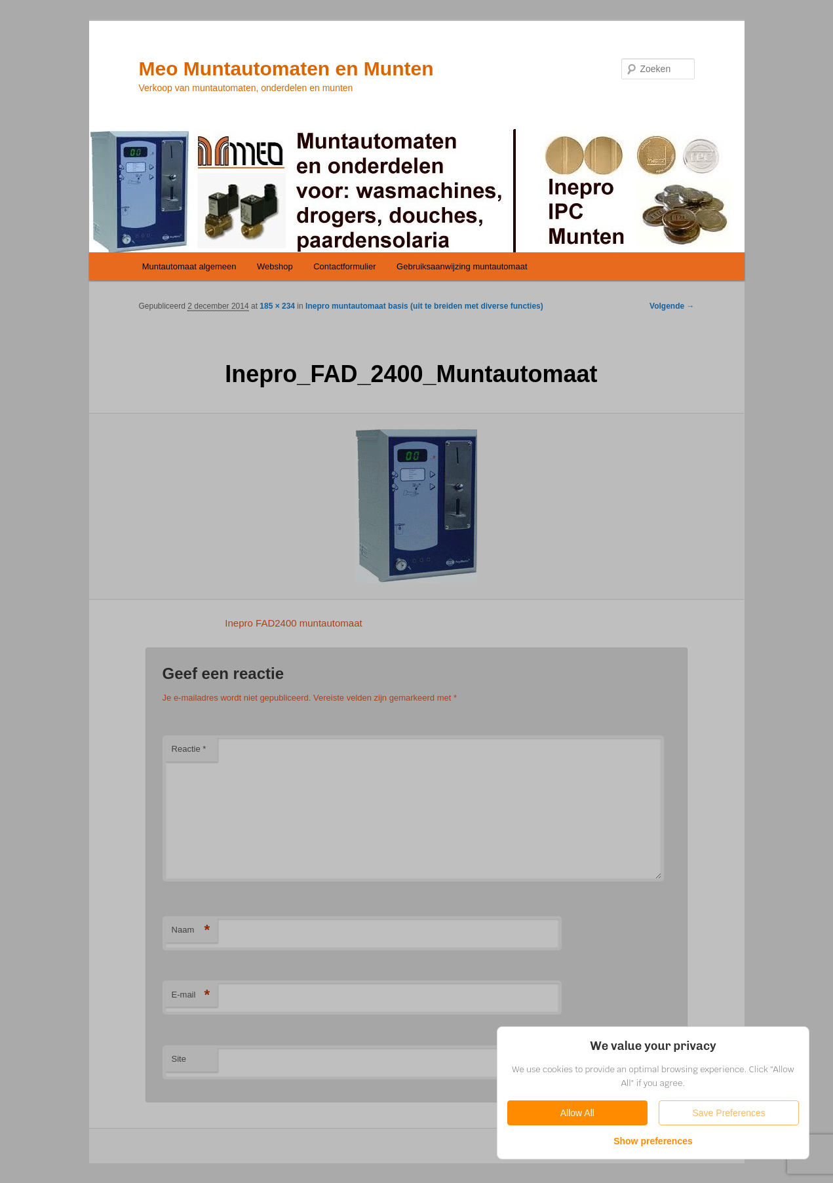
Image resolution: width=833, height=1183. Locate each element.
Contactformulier (344, 266)
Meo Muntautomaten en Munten (286, 68)
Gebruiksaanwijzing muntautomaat (462, 266)
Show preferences (653, 1141)
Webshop (275, 266)
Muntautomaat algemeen (189, 266)
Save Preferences (729, 1113)
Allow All (577, 1113)
